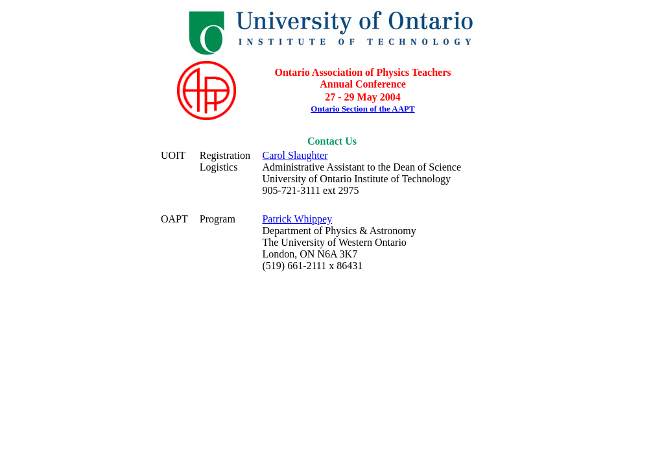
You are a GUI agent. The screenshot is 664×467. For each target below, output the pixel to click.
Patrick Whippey (297, 218)
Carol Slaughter (294, 155)
